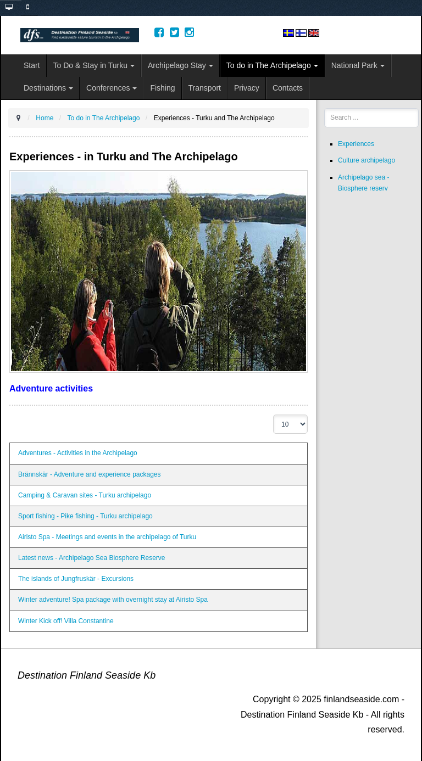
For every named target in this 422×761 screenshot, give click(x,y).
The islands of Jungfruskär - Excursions (76, 579)
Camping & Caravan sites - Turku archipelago (84, 495)
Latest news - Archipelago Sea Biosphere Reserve (91, 558)
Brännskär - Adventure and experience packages (89, 474)
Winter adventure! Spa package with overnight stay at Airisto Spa (113, 599)
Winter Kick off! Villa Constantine (66, 621)
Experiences (356, 144)
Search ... (324, 108)
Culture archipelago (366, 160)
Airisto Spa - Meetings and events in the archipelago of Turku (107, 537)
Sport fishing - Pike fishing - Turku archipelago (85, 516)
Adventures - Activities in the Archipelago (77, 453)
